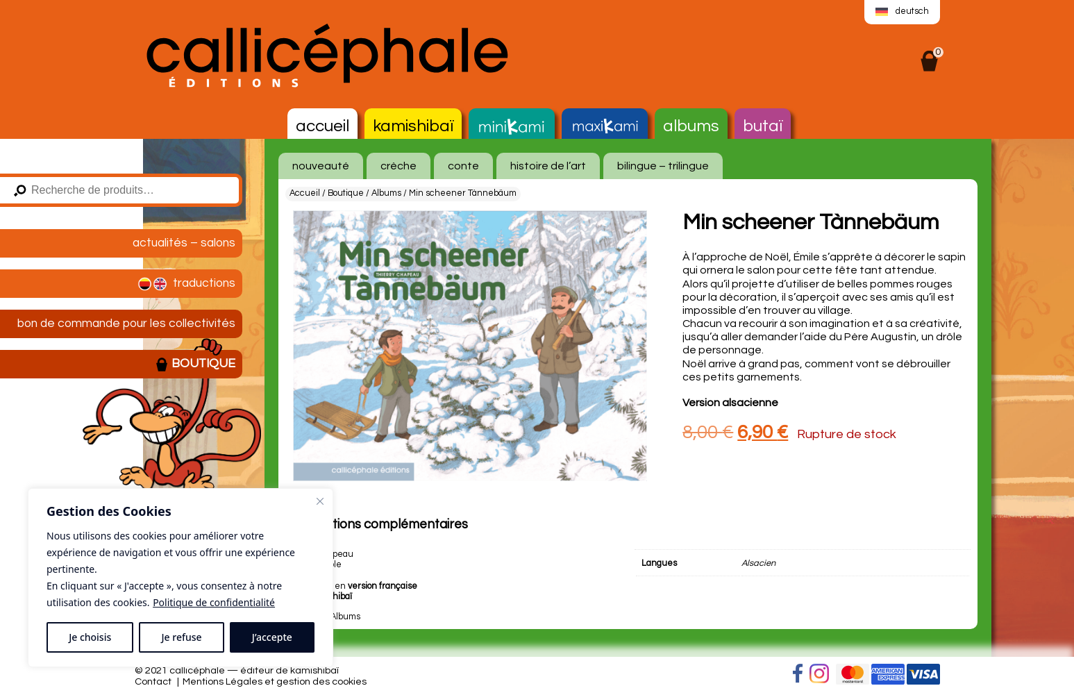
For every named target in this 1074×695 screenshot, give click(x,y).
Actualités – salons (184, 243)
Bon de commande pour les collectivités (126, 323)
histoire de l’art (548, 165)
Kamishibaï (413, 126)
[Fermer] (320, 501)
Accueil (322, 126)
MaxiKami (605, 127)
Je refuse (182, 637)
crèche (398, 165)
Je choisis (90, 637)
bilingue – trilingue (663, 165)
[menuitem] (902, 12)
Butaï (762, 126)
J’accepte (272, 637)
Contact (153, 681)
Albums (691, 126)
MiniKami (512, 127)
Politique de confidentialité (214, 602)
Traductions (185, 284)
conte (463, 165)
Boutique (195, 364)
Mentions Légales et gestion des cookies (275, 681)
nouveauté (320, 165)
